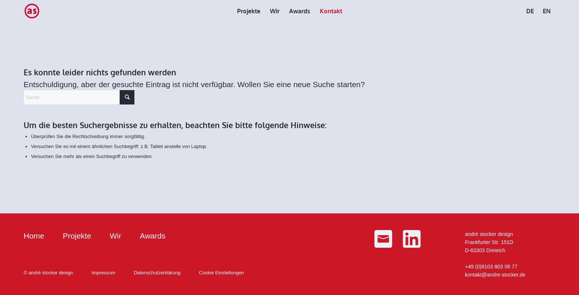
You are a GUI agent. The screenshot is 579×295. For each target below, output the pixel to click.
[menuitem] (248, 11)
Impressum (103, 272)
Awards (153, 235)
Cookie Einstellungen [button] (221, 272)
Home (34, 235)
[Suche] (79, 97)
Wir (115, 235)
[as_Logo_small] (32, 11)
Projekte (77, 235)
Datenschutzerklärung (157, 272)
